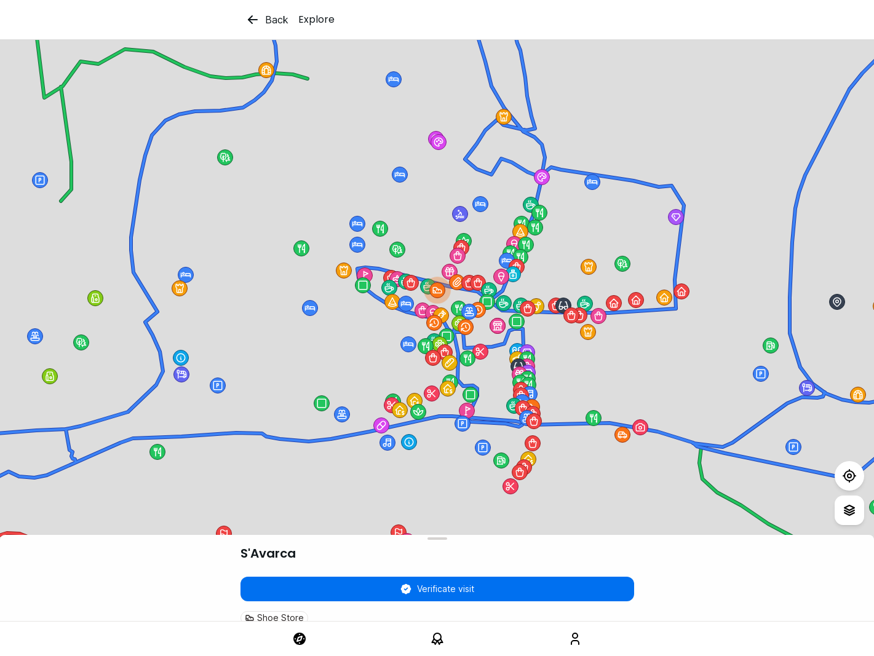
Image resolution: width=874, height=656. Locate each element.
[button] (466, 327)
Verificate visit (437, 589)
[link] (299, 639)
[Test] (849, 476)
